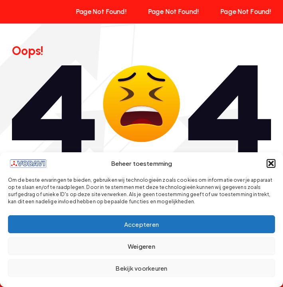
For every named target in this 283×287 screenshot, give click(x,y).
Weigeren (141, 246)
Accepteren (141, 224)
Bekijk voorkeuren (141, 268)
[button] (271, 163)
